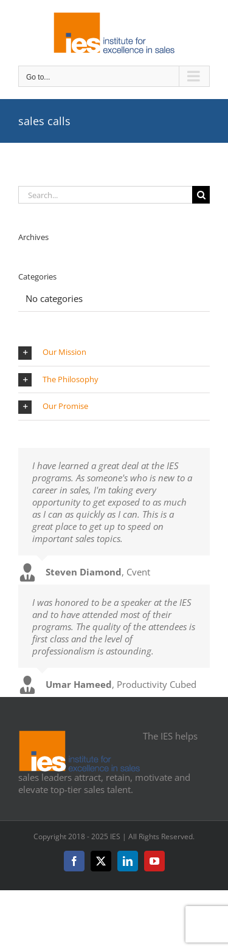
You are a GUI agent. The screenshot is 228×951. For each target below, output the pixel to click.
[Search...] (105, 195)
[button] (114, 352)
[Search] (201, 195)
